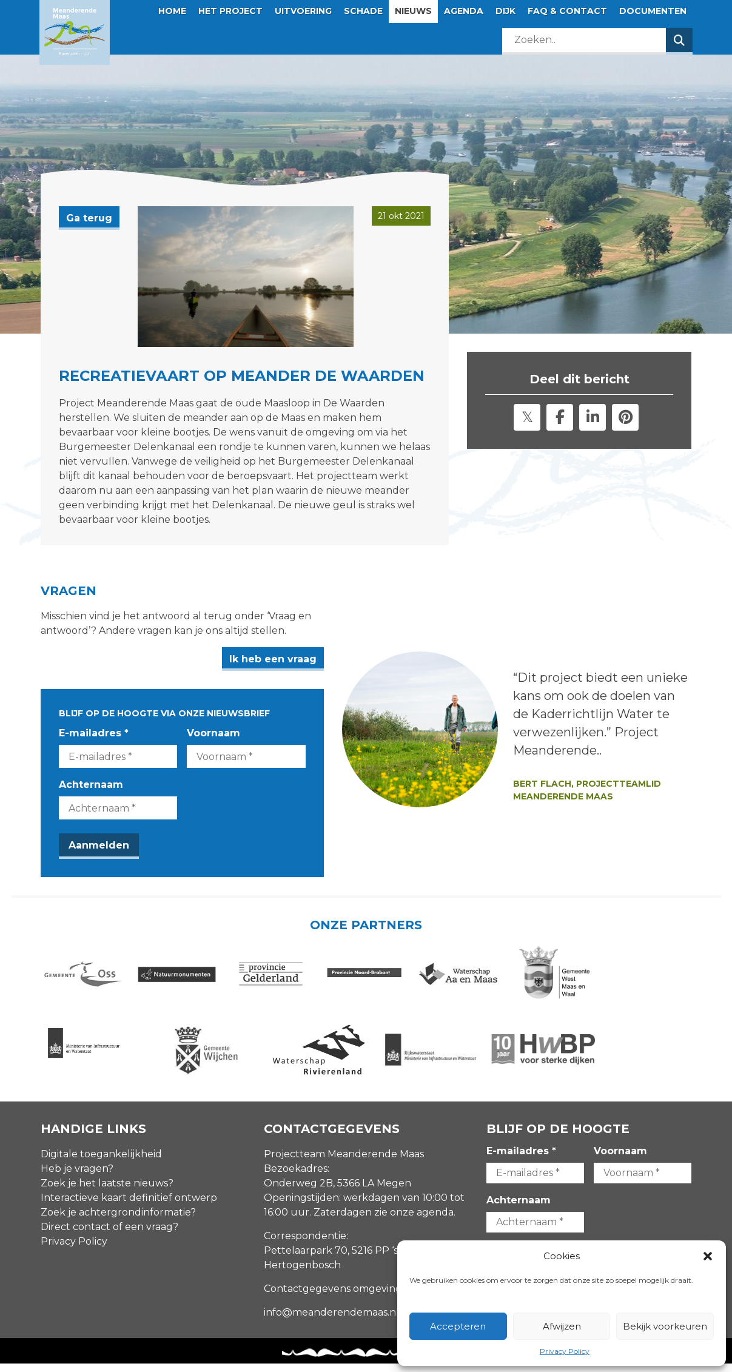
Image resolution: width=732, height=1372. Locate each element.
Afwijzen (562, 1326)
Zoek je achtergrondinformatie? (118, 1221)
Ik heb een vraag (306, 659)
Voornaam (230, 733)
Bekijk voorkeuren (665, 1326)
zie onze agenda (414, 1221)
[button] (708, 1256)
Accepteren (458, 1326)
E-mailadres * (94, 733)
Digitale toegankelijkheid (101, 1163)
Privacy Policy (564, 1351)
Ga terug (89, 218)
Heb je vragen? (77, 1177)
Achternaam (91, 784)
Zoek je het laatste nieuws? (107, 1192)
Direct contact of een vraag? (109, 1236)
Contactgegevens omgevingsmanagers (359, 1297)
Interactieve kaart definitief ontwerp (129, 1206)
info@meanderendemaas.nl (331, 1321)
